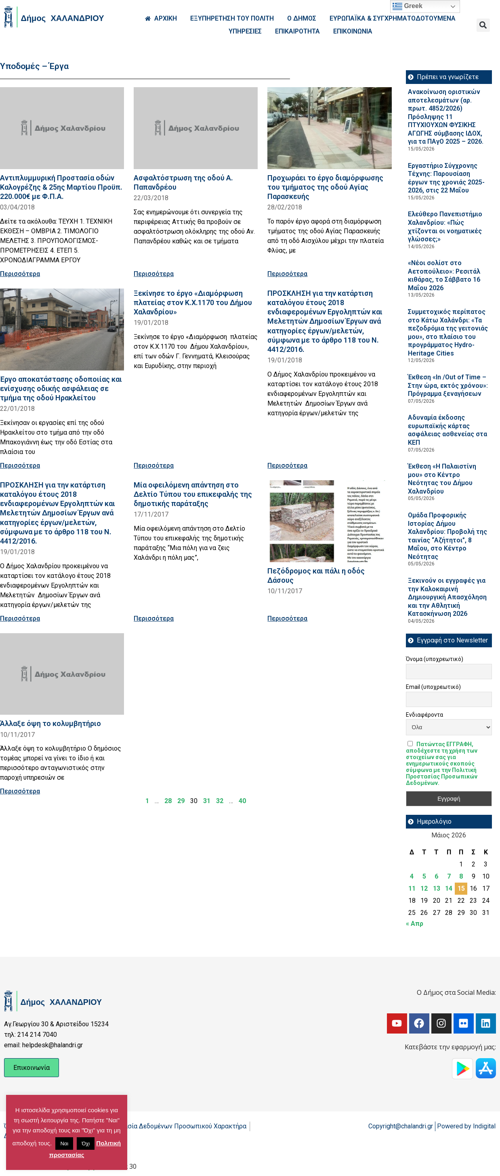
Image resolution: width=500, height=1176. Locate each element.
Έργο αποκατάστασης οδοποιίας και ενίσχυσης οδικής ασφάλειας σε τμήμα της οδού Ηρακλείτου (61, 388)
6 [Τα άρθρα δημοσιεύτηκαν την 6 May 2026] (436, 876)
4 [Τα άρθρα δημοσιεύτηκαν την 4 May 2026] (412, 876)
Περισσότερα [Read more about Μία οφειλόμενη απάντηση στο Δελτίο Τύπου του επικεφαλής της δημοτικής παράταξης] (154, 618)
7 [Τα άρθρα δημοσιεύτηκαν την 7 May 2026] (449, 876)
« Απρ (414, 923)
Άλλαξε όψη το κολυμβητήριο (50, 723)
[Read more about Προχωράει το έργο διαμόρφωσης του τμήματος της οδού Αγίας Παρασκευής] (329, 128)
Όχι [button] (86, 1143)
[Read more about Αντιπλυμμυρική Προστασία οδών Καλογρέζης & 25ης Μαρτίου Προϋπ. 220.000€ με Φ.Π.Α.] (62, 128)
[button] (483, 25)
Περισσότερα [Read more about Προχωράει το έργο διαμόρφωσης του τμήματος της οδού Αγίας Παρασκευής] (287, 274)
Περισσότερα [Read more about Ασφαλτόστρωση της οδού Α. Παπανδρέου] (154, 274)
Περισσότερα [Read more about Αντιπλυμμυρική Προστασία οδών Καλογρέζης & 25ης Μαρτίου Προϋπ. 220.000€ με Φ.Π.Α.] (20, 274)
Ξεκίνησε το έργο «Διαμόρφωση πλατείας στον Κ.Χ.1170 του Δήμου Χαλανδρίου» (193, 302)
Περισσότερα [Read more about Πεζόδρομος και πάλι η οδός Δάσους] (287, 618)
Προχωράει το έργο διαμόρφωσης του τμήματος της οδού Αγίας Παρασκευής (325, 187)
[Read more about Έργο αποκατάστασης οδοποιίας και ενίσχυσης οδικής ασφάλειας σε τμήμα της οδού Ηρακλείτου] (62, 329)
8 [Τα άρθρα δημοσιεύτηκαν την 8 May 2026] (461, 876)
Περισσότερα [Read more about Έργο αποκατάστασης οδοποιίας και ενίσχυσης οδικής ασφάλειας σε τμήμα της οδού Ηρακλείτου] (20, 465)
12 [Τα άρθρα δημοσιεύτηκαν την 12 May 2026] (424, 888)
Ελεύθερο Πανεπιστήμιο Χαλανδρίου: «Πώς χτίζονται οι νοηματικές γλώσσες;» (445, 226)
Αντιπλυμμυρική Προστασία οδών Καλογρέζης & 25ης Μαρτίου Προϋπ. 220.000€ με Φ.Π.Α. (61, 187)
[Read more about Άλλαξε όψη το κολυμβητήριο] (62, 674)
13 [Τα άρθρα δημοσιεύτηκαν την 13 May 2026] (436, 888)
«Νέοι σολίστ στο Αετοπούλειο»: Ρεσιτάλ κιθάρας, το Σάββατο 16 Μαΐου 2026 (444, 275)
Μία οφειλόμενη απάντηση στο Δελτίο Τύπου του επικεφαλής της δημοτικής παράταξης (193, 494)
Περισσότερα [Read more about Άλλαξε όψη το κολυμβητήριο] (20, 791)
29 (181, 801)
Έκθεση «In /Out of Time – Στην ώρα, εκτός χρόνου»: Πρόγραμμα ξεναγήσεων (448, 385)
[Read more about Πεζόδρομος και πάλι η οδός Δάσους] (329, 521)
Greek (407, 6)
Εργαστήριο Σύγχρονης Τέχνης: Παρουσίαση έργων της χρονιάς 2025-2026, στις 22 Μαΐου (446, 178)
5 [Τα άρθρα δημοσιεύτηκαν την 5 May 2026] (424, 876)
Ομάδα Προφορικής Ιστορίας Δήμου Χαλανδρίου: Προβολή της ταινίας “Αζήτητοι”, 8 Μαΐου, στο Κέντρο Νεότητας (447, 536)
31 (206, 801)
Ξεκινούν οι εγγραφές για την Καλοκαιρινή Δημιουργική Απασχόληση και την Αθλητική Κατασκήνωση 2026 (447, 597)
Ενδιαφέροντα (424, 714)
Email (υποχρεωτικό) (433, 687)
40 (242, 801)
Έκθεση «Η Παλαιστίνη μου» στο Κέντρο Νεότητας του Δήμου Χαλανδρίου (442, 478)
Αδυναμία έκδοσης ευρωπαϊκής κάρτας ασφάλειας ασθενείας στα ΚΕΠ (447, 430)
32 (219, 801)
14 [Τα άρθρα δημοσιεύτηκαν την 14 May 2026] (448, 888)
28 (168, 801)
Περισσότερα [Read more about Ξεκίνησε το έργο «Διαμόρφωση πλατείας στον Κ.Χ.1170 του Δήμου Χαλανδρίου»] (154, 465)
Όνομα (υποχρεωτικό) (434, 659)
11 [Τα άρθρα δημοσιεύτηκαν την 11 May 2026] (412, 888)
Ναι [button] (64, 1143)
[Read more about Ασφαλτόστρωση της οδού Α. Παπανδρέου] (196, 128)
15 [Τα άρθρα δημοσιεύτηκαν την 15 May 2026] (461, 888)
